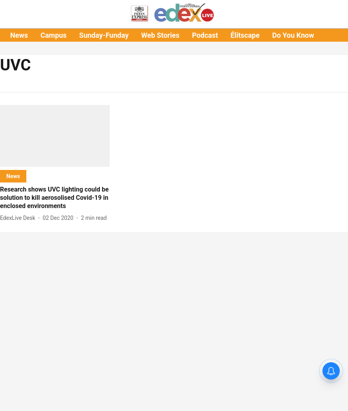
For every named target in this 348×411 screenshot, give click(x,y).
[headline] (55, 198)
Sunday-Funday (104, 35)
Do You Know (293, 35)
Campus (53, 35)
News (19, 35)
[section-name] (13, 176)
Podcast (205, 35)
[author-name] (19, 218)
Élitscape (245, 35)
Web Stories (160, 35)
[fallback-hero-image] (55, 136)
